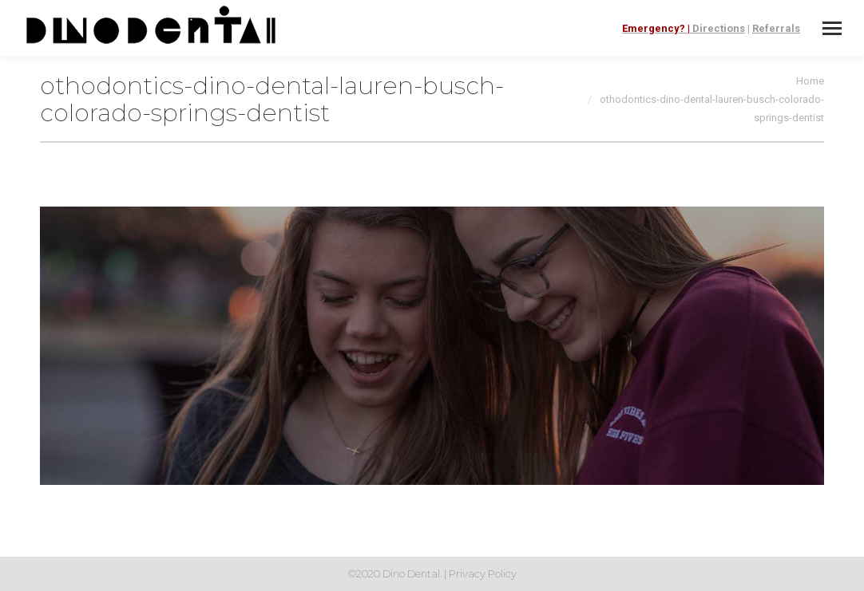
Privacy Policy (483, 573)
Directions (718, 28)
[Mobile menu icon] (832, 28)
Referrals (776, 28)
